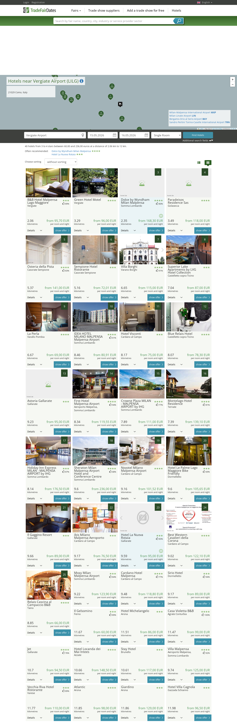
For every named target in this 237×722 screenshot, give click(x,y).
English (207, 2)
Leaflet (201, 129)
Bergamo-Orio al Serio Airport (188, 118)
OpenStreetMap (217, 129)
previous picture (28, 183)
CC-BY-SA (233, 129)
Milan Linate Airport (182, 115)
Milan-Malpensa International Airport (192, 112)
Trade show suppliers (104, 10)
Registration (38, 2)
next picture (69, 183)
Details (34, 230)
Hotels (176, 10)
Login (26, 2)
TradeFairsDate (39, 10)
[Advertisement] (118, 50)
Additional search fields (195, 140)
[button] (119, 102)
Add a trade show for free (145, 10)
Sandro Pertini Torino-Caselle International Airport (199, 122)
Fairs (76, 10)
